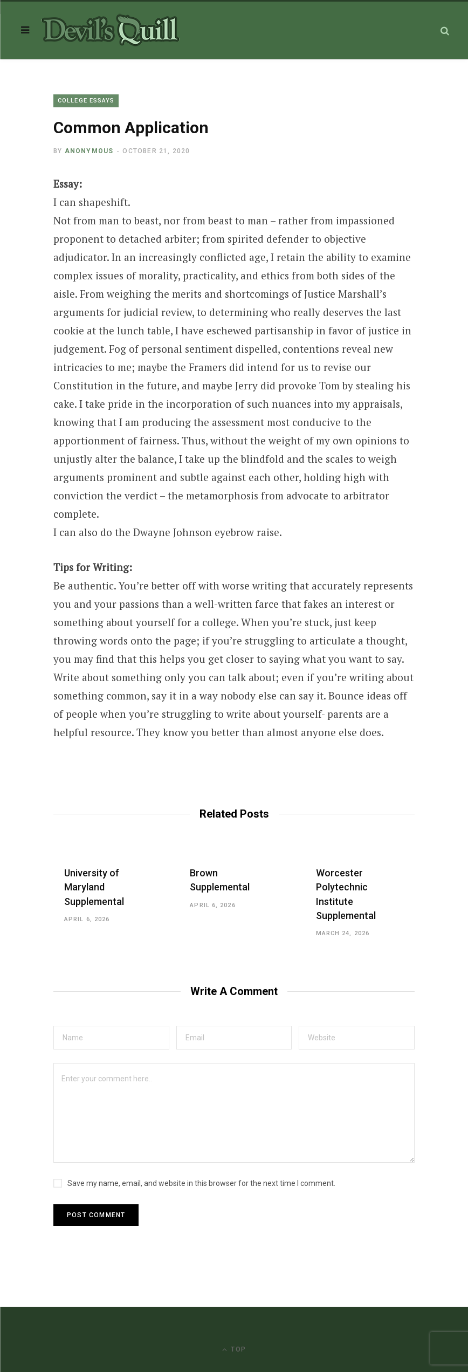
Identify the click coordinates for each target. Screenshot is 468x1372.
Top (234, 1350)
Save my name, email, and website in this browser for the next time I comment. (201, 1183)
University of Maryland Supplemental (94, 887)
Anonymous (89, 151)
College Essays (86, 100)
